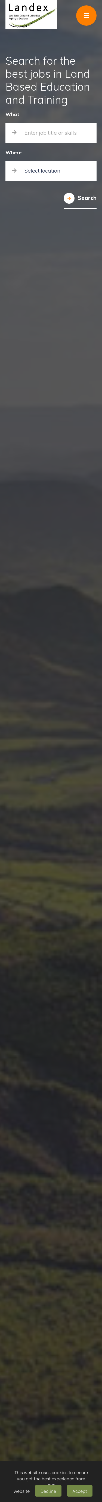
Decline (48, 1491)
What (12, 114)
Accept (79, 1491)
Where (13, 153)
